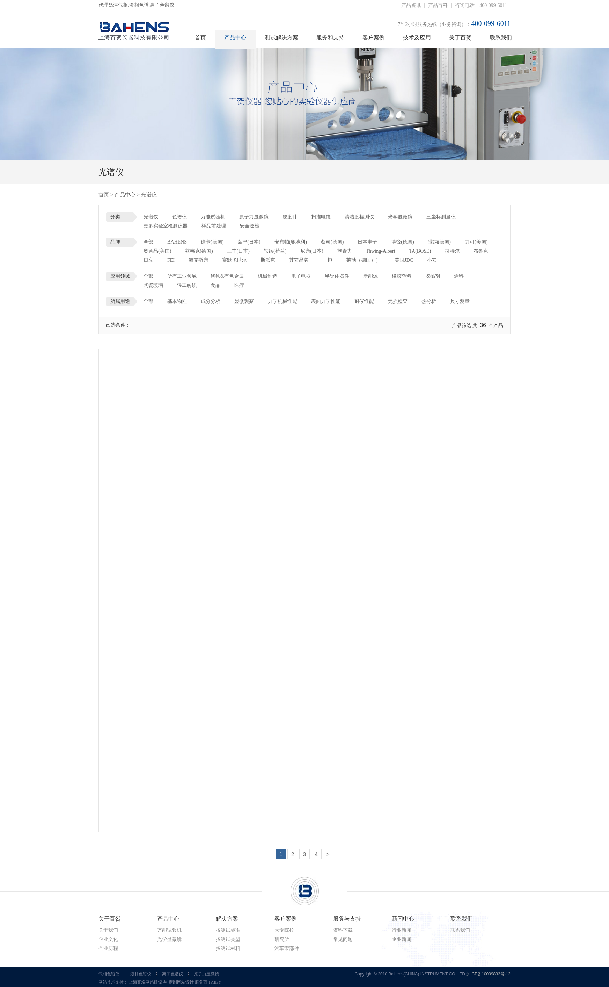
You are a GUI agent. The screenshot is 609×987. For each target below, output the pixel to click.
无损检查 (398, 301)
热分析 (428, 301)
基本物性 (177, 301)
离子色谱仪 (172, 974)
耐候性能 (364, 301)
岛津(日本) (248, 242)
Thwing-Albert (380, 251)
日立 (148, 260)
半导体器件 (337, 276)
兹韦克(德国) (199, 251)
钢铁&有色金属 (227, 276)
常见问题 (343, 939)
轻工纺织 (187, 285)
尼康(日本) (311, 251)
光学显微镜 (400, 216)
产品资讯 (411, 5)
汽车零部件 (286, 948)
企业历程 (108, 948)
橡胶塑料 (401, 276)
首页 (200, 38)
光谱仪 (151, 216)
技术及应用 (417, 38)
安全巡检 (249, 225)
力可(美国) (476, 242)
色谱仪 (179, 216)
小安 (432, 260)
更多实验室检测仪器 (166, 225)
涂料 (459, 276)
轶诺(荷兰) (275, 251)
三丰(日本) (238, 251)
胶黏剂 (432, 276)
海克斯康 (198, 260)
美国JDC (404, 260)
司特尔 (452, 251)
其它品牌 (299, 260)
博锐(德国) (402, 242)
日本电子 (367, 242)
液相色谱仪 (140, 974)
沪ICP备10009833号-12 (488, 974)
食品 (215, 285)
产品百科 (438, 5)
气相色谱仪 (108, 974)
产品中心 (235, 38)
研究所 (281, 939)
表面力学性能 (325, 301)
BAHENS (177, 242)
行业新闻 (401, 930)
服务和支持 (330, 38)
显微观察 (244, 301)
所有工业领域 (182, 276)
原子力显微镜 (254, 216)
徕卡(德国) (212, 242)
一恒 (327, 260)
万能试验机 (213, 216)
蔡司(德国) (332, 242)
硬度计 (290, 216)
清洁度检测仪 (359, 216)
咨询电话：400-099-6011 (481, 5)
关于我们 (108, 930)
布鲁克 (481, 251)
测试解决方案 (281, 38)
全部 (148, 242)
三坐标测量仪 (441, 216)
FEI (171, 260)
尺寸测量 (460, 301)
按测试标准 (228, 930)
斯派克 (268, 260)
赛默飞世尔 (234, 260)
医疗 (239, 285)
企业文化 (108, 939)
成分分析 (210, 301)
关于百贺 (460, 38)
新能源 (370, 276)
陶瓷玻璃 (153, 285)
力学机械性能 (282, 301)
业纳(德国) (439, 242)
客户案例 (373, 38)
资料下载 (343, 930)
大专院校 (284, 930)
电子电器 (301, 276)
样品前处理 (213, 225)
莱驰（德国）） (363, 260)
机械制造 (267, 276)
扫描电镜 (321, 216)
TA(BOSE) (420, 251)
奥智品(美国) (157, 251)
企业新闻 (401, 939)
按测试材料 (228, 948)
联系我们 (501, 38)
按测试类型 (228, 939)
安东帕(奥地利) (290, 242)
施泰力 (344, 251)
